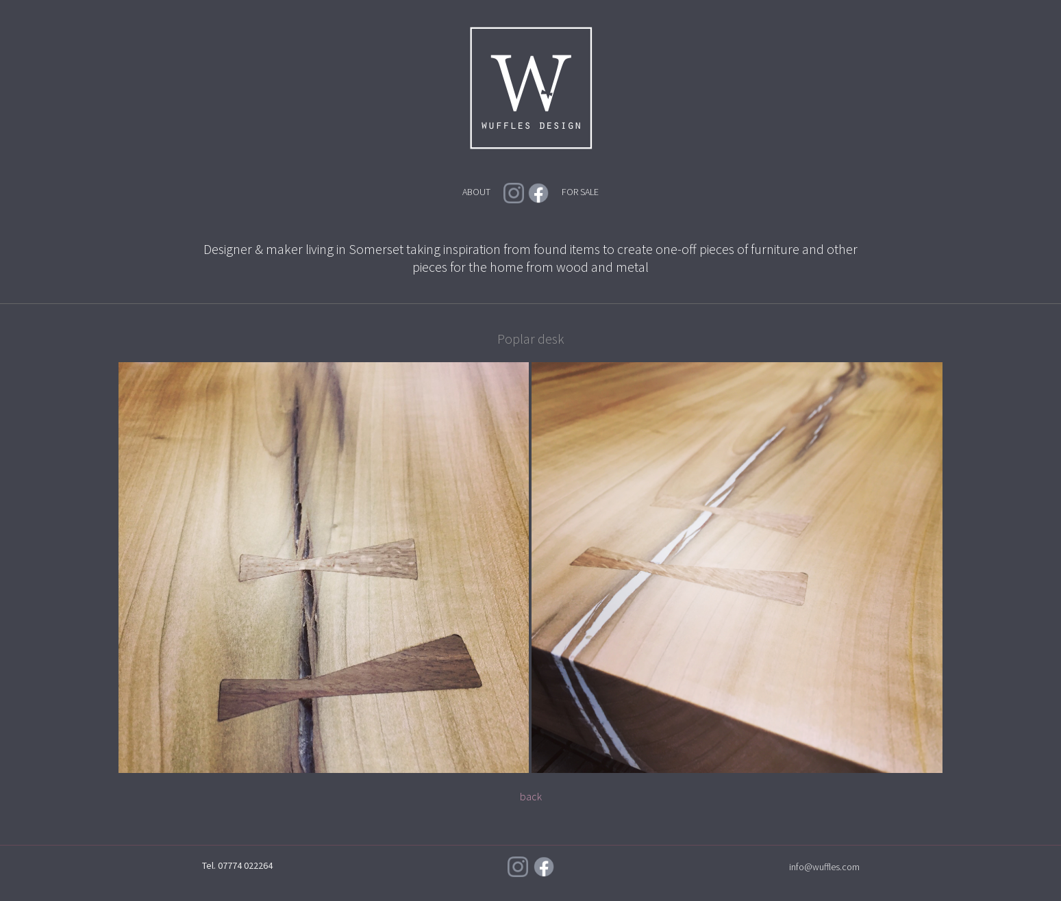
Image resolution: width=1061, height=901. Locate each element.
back (531, 796)
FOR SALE (580, 192)
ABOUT (476, 192)
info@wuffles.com (824, 867)
